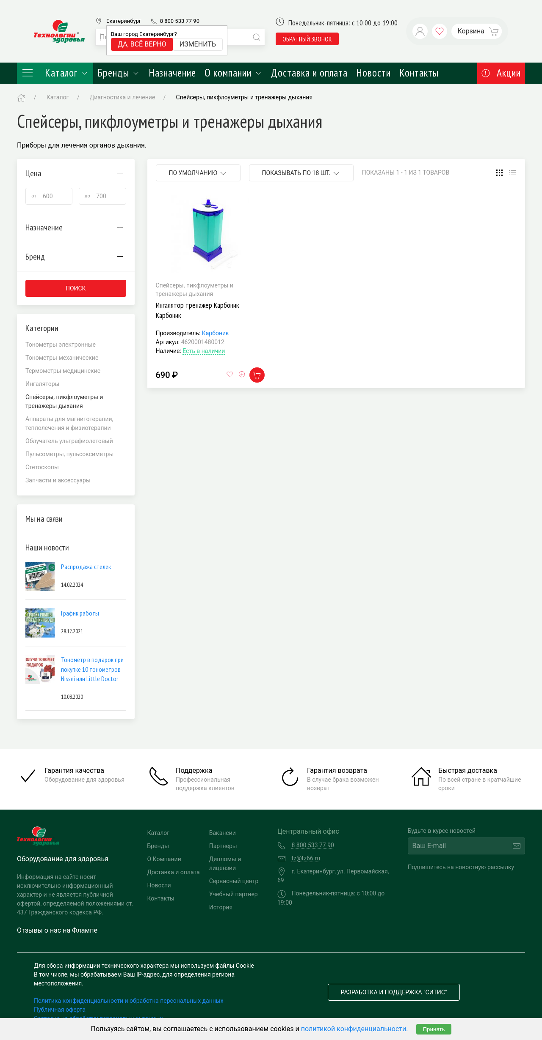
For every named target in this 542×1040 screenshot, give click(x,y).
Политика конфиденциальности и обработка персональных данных (129, 1000)
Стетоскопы (42, 467)
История (220, 907)
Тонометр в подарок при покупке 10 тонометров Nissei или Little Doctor (92, 669)
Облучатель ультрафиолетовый (69, 441)
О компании (234, 72)
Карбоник (215, 333)
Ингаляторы (42, 383)
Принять (434, 1029)
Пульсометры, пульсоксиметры (69, 454)
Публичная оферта (60, 1009)
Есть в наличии (204, 351)
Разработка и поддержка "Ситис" (394, 992)
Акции (501, 72)
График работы (80, 613)
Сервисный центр (234, 881)
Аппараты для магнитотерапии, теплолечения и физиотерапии (69, 423)
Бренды (118, 72)
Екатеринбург (123, 21)
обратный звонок (307, 39)
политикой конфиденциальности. (354, 1029)
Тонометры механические (61, 357)
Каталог (55, 72)
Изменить (198, 44)
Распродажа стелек (86, 566)
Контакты (419, 72)
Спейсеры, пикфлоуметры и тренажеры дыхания (244, 97)
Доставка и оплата (309, 72)
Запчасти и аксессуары (58, 480)
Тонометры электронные (60, 344)
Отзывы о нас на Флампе (57, 930)
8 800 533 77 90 (179, 21)
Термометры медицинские (62, 370)
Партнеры (223, 846)
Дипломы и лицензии (225, 863)
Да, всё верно (142, 44)
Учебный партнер (233, 894)
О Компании (164, 859)
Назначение (172, 72)
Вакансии (222, 832)
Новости (373, 72)
